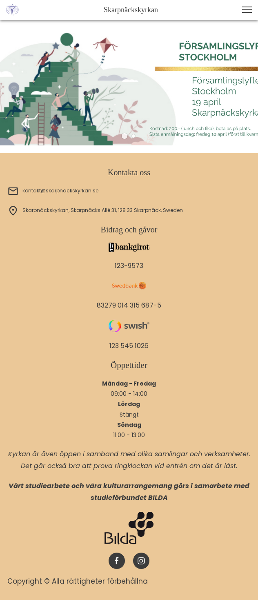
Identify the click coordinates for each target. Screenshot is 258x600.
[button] (247, 10)
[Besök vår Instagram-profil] (141, 561)
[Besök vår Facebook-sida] (117, 561)
